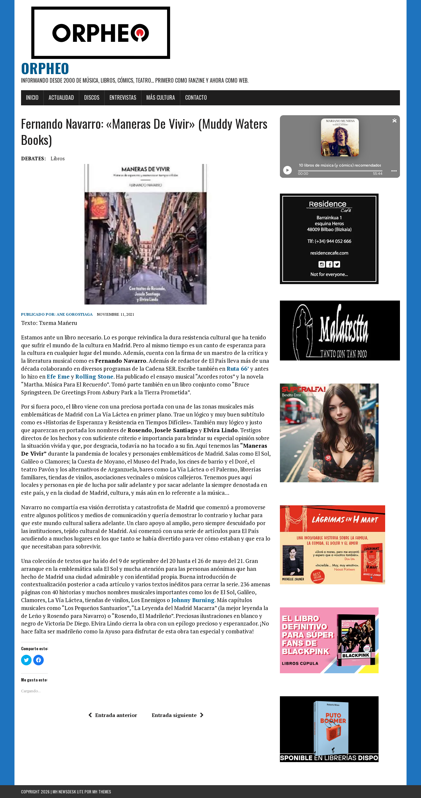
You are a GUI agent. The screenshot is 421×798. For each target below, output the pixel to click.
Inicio (32, 97)
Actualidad (61, 97)
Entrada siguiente (178, 715)
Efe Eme (58, 376)
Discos (91, 97)
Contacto (196, 97)
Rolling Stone (94, 376)
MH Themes (101, 791)
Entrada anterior (112, 715)
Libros (58, 158)
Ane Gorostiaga (75, 314)
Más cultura (160, 97)
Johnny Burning (192, 600)
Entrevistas (123, 97)
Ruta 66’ (238, 368)
